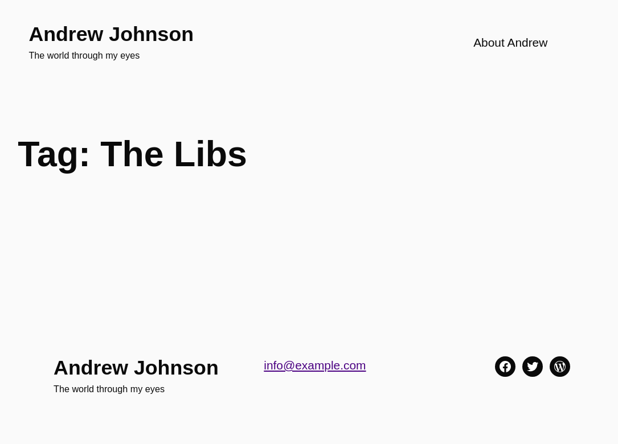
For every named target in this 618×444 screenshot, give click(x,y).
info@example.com (315, 365)
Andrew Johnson (111, 34)
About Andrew (510, 42)
